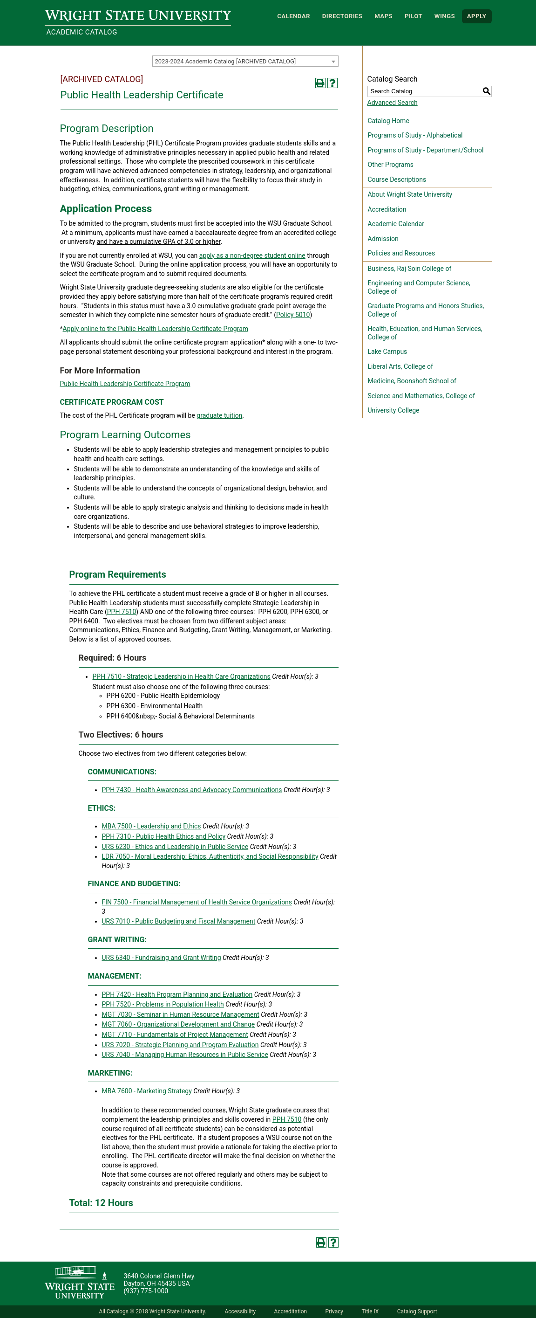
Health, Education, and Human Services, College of (425, 333)
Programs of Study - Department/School (426, 150)
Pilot (413, 16)
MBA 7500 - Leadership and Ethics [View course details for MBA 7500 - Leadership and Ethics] (151, 826)
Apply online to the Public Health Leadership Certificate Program (156, 328)
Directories (342, 16)
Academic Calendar (396, 224)
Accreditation (387, 209)
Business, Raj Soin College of (410, 268)
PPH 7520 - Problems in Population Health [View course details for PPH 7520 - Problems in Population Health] (163, 1004)
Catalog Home (388, 120)
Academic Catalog (82, 32)
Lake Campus (387, 351)
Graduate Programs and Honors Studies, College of (426, 310)
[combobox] (245, 61)
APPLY (477, 16)
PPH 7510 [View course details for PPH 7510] (121, 611)
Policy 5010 (293, 314)
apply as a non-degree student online (252, 255)
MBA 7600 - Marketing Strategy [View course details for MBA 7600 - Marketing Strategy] (147, 1091)
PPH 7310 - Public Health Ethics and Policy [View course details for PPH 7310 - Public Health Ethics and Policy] (164, 836)
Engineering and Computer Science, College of (419, 287)
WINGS (444, 16)
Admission (383, 238)
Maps (383, 16)
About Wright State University (410, 194)
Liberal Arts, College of (400, 366)
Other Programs (391, 164)
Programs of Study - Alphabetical (415, 135)
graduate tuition (219, 415)
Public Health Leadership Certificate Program (125, 383)
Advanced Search (392, 102)
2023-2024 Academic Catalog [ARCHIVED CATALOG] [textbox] (225, 61)
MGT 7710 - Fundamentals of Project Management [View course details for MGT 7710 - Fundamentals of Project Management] (175, 1034)
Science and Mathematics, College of (421, 396)
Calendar (293, 16)
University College (394, 410)
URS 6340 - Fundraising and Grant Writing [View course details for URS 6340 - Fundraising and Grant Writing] (161, 957)
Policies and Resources (401, 253)
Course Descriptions (397, 179)
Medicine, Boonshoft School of (412, 381)
